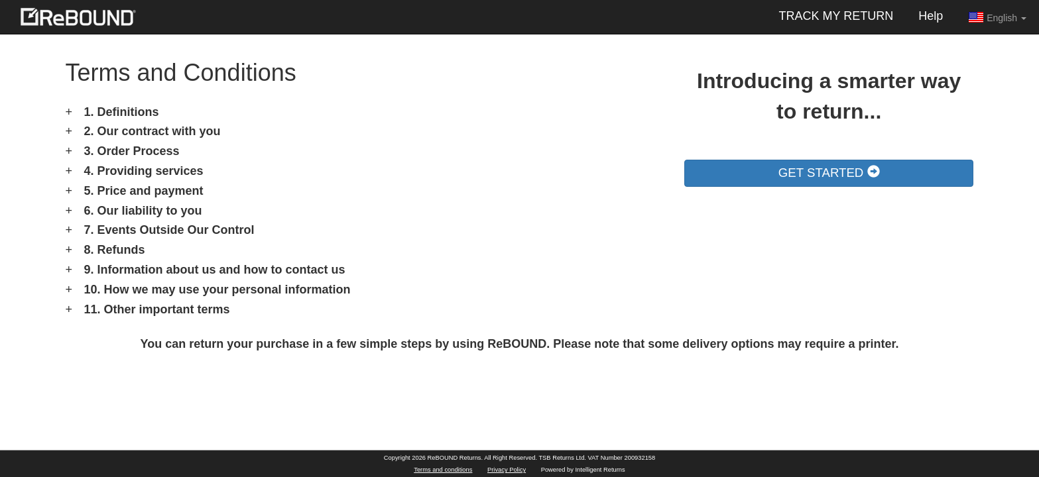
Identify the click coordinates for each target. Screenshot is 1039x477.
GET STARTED (829, 173)
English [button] (997, 17)
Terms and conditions (443, 469)
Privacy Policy (506, 469)
